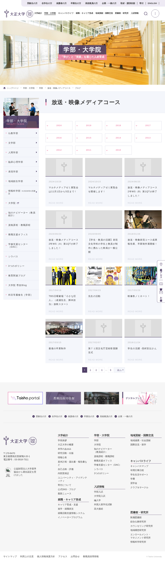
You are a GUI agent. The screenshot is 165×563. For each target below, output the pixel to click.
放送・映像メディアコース (58, 88)
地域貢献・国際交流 (104, 13)
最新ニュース (64, 495)
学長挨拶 (62, 441)
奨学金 (133, 484)
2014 (118, 138)
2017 (148, 125)
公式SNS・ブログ (67, 490)
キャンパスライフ (66, 13)
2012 (59, 151)
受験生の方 (32, 3)
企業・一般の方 (109, 3)
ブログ (78, 88)
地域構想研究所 (138, 531)
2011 (89, 151)
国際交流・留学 (138, 446)
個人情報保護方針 (46, 557)
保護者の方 (61, 3)
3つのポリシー (16, 266)
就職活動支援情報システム (71, 514)
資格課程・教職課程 (19, 225)
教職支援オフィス (18, 234)
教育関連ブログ (17, 275)
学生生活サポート (139, 475)
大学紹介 (38, 13)
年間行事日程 (137, 471)
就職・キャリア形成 (84, 13)
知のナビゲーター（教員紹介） (21, 214)
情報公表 (62, 458)
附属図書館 (136, 518)
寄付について (64, 486)
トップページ (11, 88)
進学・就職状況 (66, 510)
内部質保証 (63, 474)
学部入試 (98, 493)
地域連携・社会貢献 (140, 441)
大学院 (13, 203)
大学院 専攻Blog (17, 285)
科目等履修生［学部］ (20, 295)
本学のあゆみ (64, 450)
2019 (89, 125)
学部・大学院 (50, 13)
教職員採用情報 (91, 557)
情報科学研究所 (138, 543)
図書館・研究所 (121, 13)
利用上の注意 (27, 557)
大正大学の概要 (66, 446)
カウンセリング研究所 (141, 527)
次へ (119, 371)
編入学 (97, 501)
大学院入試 (99, 497)
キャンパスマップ (139, 467)
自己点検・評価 (66, 470)
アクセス (62, 557)
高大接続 (98, 510)
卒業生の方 (76, 3)
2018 (118, 125)
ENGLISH (152, 3)
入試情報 (135, 13)
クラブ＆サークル (139, 488)
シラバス (13, 256)
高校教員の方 (91, 3)
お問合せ (75, 557)
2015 (89, 138)
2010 (118, 151)
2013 (148, 138)
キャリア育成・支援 (68, 505)
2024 (59, 125)
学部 (41, 88)
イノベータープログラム (70, 518)
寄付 (141, 3)
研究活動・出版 (66, 454)
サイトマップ (10, 557)
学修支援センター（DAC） (18, 245)
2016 (59, 138)
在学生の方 (47, 3)
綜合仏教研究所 (138, 523)
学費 (132, 480)
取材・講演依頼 (127, 3)
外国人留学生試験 (103, 505)
